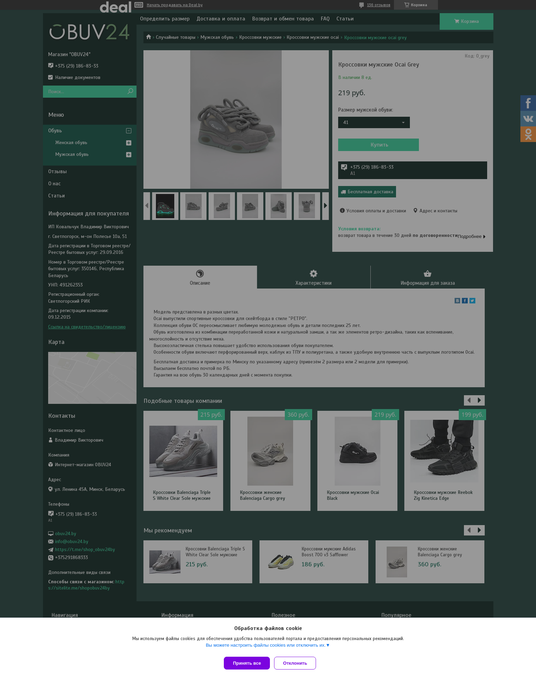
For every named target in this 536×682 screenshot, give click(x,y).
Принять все (247, 663)
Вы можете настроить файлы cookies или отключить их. (266, 647)
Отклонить (298, 663)
